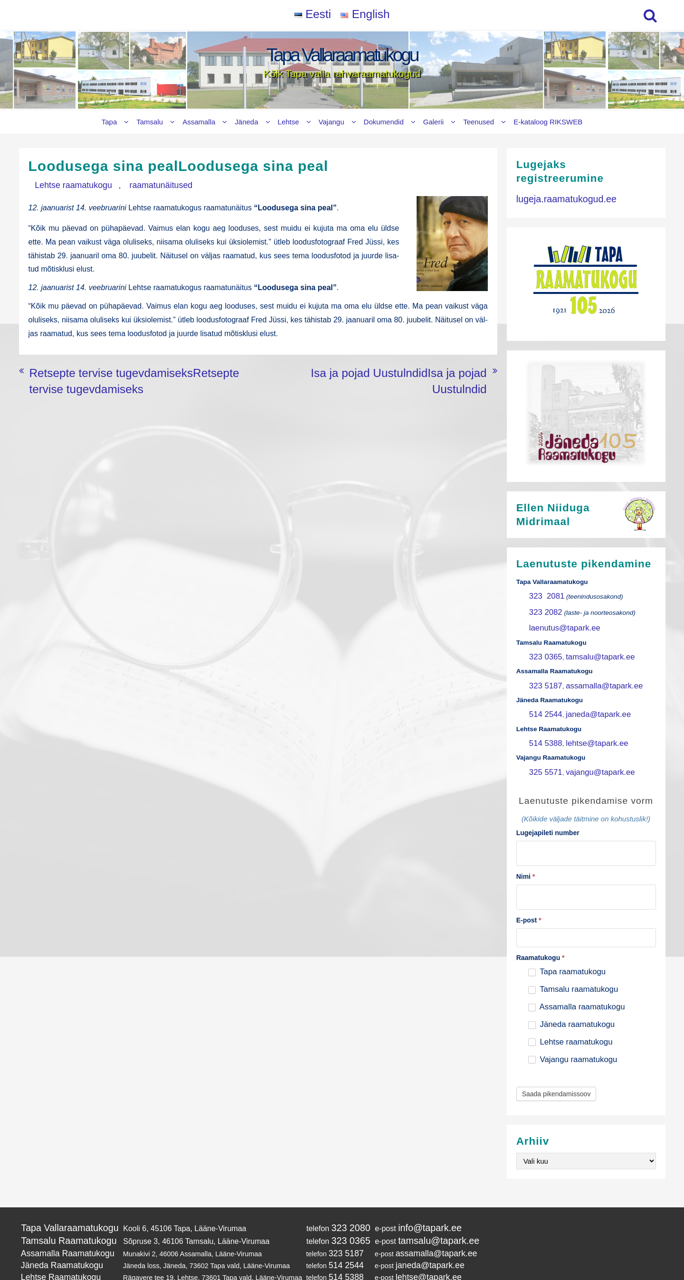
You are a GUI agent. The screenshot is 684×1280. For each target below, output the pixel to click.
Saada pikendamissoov (556, 1062)
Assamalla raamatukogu (576, 975)
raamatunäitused (130, 184)
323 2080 (329, 1195)
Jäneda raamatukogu (571, 993)
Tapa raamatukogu (567, 940)
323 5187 (542, 672)
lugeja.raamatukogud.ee (557, 197)
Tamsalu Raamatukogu (60, 1206)
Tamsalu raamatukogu (573, 958)
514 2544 (542, 697)
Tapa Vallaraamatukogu (342, 54)
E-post (529, 889)
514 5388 (542, 723)
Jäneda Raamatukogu (54, 1226)
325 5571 (542, 749)
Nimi (525, 849)
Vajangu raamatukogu (573, 1028)
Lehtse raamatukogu (63, 184)
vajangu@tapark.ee (588, 749)
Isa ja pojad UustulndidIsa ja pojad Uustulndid (410, 362)
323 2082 (542, 607)
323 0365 (542, 646)
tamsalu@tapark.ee (588, 646)
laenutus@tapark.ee (558, 620)
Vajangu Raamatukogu (55, 1245)
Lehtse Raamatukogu (53, 1235)
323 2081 (543, 594)
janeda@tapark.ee (586, 697)
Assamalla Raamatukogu (59, 1216)
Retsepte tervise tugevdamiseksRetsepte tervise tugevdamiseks (137, 362)
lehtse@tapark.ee (585, 723)
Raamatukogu (540, 927)
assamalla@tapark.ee (591, 672)
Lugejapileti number (548, 809)
